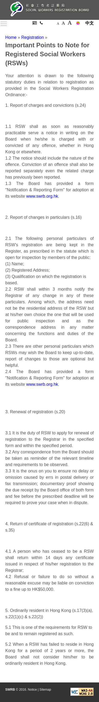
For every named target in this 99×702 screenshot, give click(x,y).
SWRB (10, 689)
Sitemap (45, 689)
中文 (89, 23)
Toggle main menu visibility (4, 23)
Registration (32, 37)
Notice (32, 689)
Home (11, 37)
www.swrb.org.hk (42, 196)
